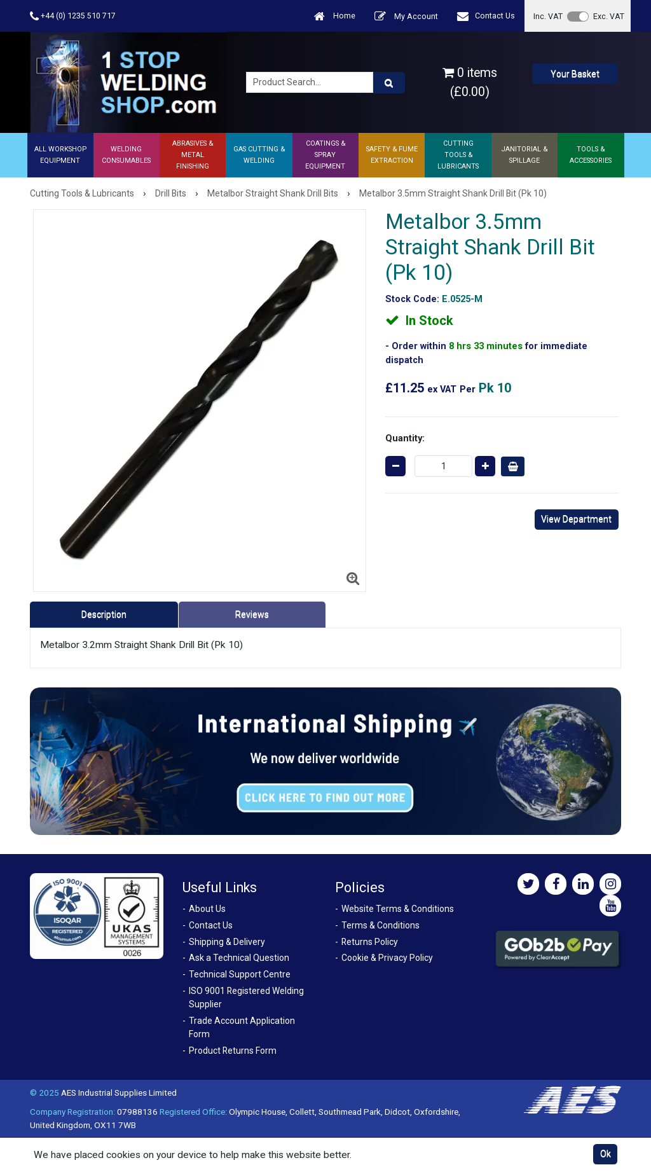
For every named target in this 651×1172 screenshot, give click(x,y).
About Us (207, 909)
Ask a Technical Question (239, 958)
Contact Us (486, 16)
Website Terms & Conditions (397, 909)
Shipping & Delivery (227, 942)
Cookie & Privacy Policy (387, 958)
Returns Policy (369, 942)
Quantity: (405, 438)
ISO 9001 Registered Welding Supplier (246, 997)
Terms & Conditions (380, 925)
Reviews (252, 614)
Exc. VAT (608, 16)
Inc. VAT (548, 16)
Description (104, 614)
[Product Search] (389, 82)
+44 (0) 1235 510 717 (73, 16)
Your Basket (575, 74)
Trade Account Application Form (242, 1027)
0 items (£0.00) (469, 82)
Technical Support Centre (240, 974)
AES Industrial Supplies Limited (119, 1092)
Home (334, 16)
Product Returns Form (233, 1050)
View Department (576, 519)
